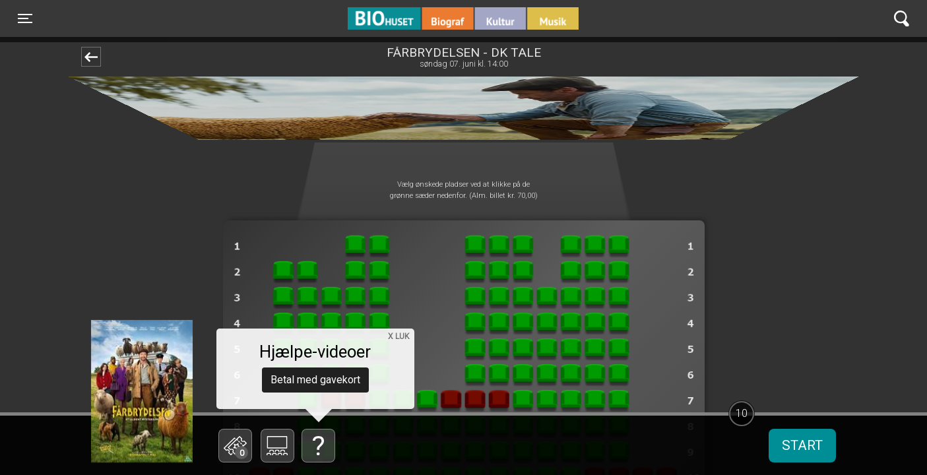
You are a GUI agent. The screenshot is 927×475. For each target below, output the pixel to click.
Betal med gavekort (315, 379)
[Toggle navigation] (25, 18)
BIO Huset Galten (404, 18)
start (802, 445)
